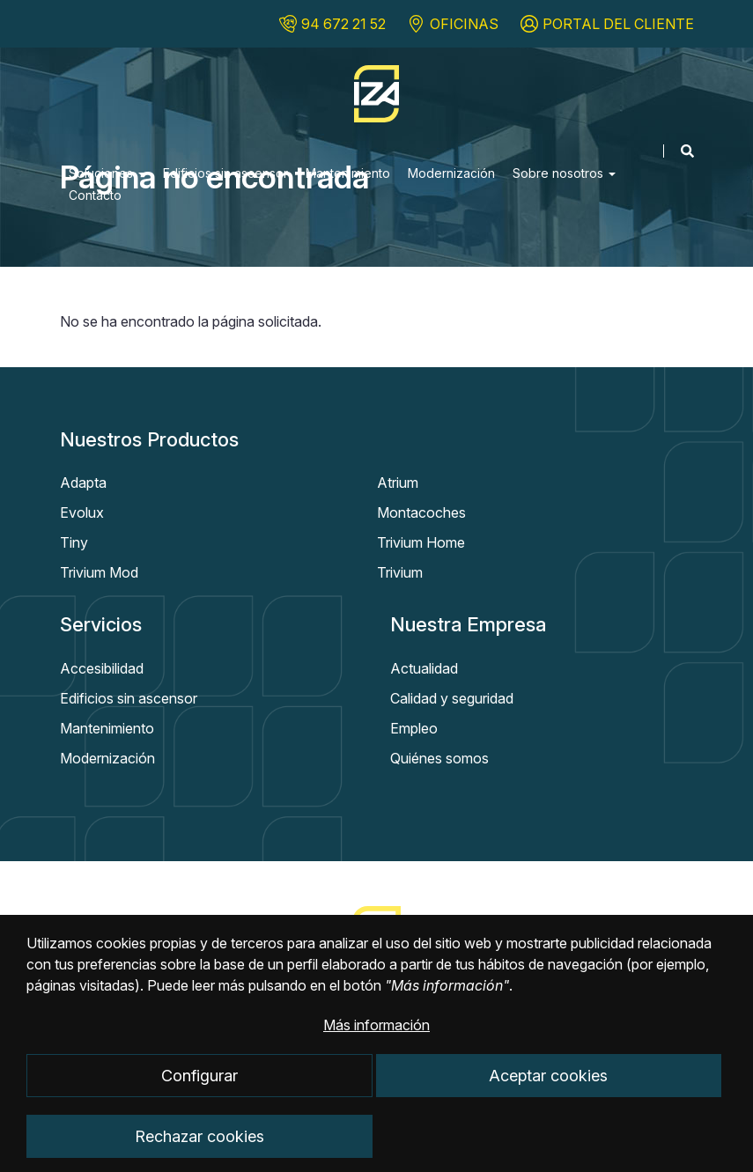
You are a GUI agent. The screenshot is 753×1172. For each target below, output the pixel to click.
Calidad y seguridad (451, 698)
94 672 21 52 (343, 24)
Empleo (414, 728)
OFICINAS (464, 24)
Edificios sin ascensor (225, 173)
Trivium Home (421, 542)
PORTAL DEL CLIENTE (618, 24)
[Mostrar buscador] (678, 151)
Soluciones (107, 173)
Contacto (95, 195)
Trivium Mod (99, 572)
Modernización (451, 173)
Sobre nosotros (564, 173)
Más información (376, 1042)
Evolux (82, 512)
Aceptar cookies (548, 1092)
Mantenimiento (348, 173)
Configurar (199, 1092)
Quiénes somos (439, 758)
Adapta (83, 482)
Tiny (74, 542)
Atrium (397, 482)
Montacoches (421, 512)
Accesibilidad (102, 668)
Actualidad (424, 668)
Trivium (400, 572)
